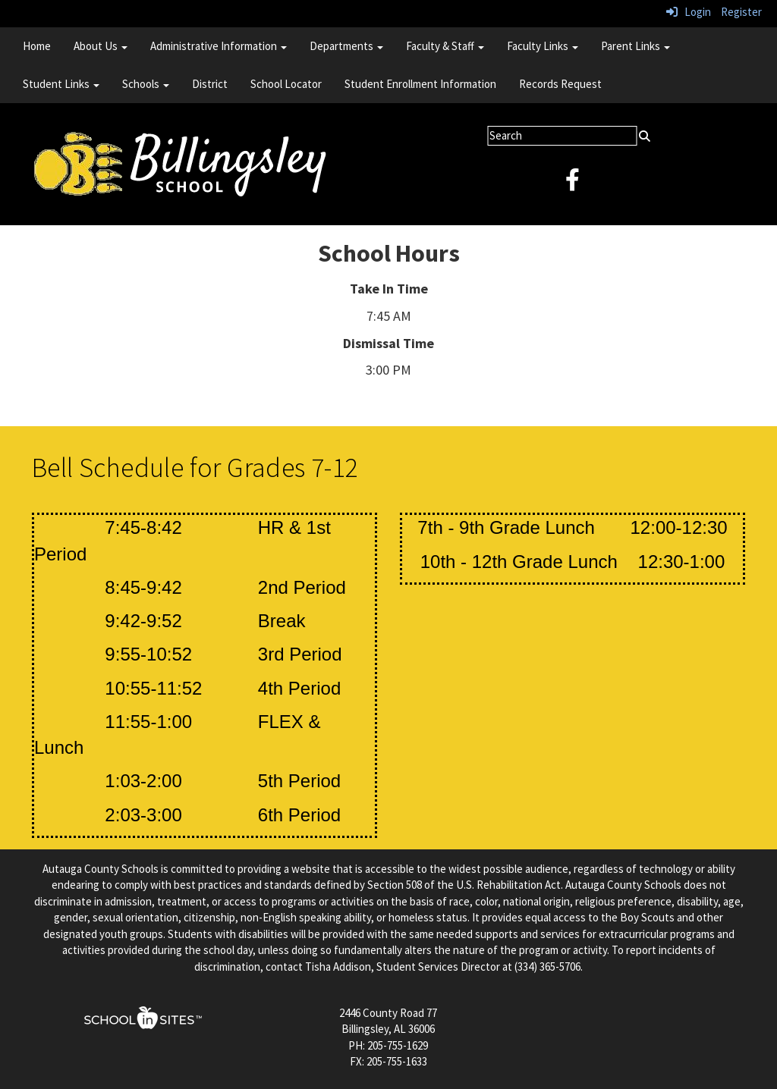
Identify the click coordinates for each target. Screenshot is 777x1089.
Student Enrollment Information (420, 84)
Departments (346, 46)
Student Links (61, 84)
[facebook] (572, 184)
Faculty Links (542, 46)
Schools (145, 84)
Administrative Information (218, 46)
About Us (100, 46)
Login (688, 12)
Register (741, 12)
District (210, 84)
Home (37, 46)
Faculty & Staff (445, 46)
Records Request (560, 84)
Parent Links (635, 46)
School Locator (286, 84)
